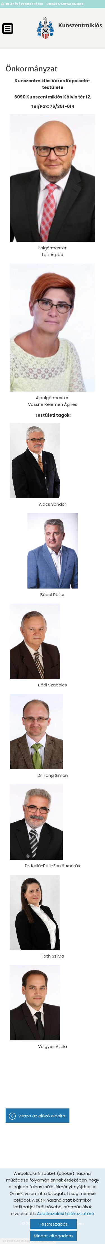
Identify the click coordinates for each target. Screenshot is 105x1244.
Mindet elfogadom (53, 1236)
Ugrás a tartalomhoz (64, 4)
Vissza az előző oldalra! (42, 1116)
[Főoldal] (45, 28)
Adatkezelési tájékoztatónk (65, 1213)
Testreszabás (53, 1224)
